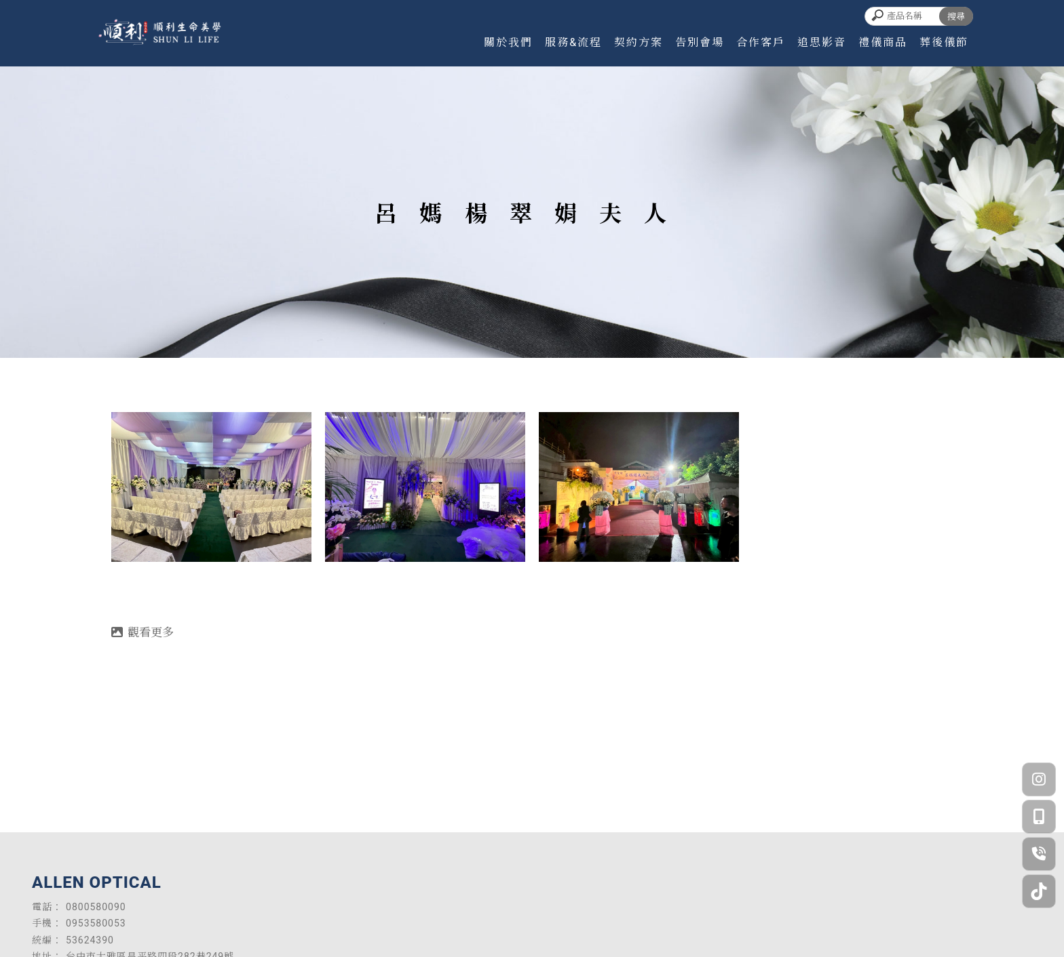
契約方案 (638, 42)
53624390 (90, 940)
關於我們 (508, 42)
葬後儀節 (943, 42)
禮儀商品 (882, 42)
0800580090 (96, 906)
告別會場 (699, 42)
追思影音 (821, 42)
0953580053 (96, 923)
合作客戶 (760, 42)
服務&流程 (573, 42)
